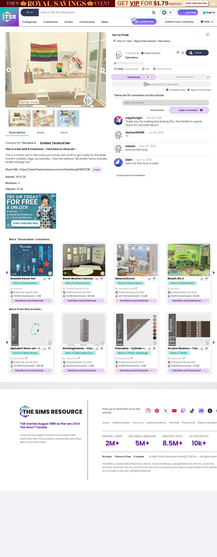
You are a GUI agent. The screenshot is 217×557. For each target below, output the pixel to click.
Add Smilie (157, 110)
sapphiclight (133, 118)
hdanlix (130, 146)
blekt (128, 160)
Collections (50, 22)
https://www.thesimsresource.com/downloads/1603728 (55, 169)
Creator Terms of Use (55, 143)
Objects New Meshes (145, 41)
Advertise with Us (156, 422)
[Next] (102, 70)
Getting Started (121, 422)
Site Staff (174, 422)
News (105, 22)
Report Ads (188, 422)
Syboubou (131, 57)
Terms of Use (123, 456)
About (105, 422)
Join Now (191, 12)
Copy (96, 169)
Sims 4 (121, 41)
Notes (40, 132)
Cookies (139, 456)
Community (87, 22)
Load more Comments (131, 175)
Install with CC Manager (164, 84)
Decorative (164, 41)
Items (64, 132)
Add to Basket (184, 77)
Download (133, 77)
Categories (29, 22)
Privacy (107, 456)
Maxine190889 (134, 132)
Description (17, 132)
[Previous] (9, 70)
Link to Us (138, 422)
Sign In (208, 12)
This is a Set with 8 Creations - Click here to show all (39, 149)
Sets (129, 41)
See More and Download (29, 300)
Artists (69, 22)
